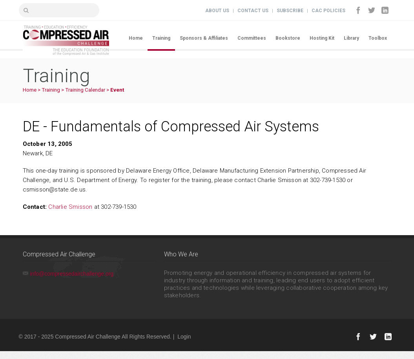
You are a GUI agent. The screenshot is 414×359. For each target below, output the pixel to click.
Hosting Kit (322, 38)
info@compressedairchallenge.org (72, 274)
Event (117, 90)
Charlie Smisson (70, 206)
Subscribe (290, 10)
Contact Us (252, 10)
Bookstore (287, 38)
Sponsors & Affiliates (204, 38)
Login (184, 336)
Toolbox (377, 38)
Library (351, 38)
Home (136, 38)
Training (161, 38)
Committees (251, 38)
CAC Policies (328, 10)
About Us (217, 10)
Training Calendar (85, 90)
